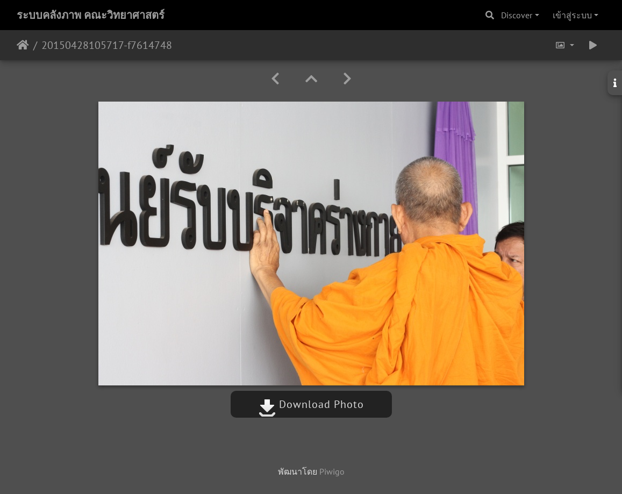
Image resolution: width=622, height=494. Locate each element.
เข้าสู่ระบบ (572, 15)
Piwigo (332, 471)
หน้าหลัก (23, 45)
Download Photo (311, 404)
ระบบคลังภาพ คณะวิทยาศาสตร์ (91, 15)
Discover (516, 15)
